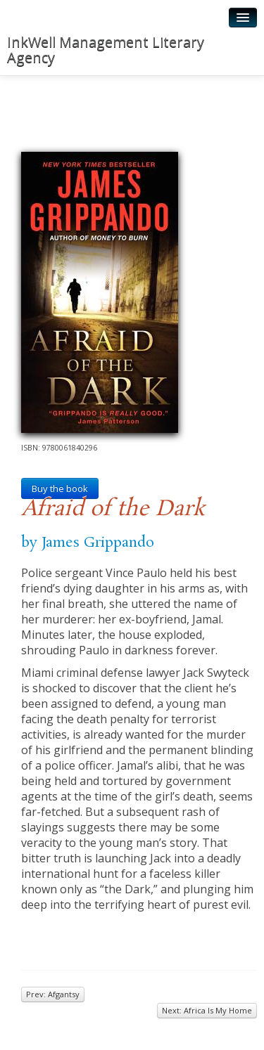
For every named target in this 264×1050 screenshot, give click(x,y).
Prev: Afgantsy (53, 994)
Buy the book (60, 488)
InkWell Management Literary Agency (105, 49)
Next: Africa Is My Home (207, 1010)
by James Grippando (87, 542)
